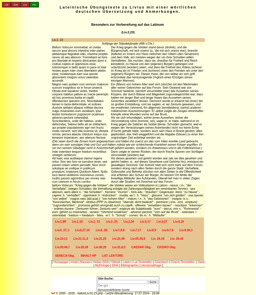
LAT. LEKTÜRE (112, 255)
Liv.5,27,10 (82, 230)
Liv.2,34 (128, 221)
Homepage (61, 262)
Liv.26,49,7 (62, 247)
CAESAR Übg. (141, 247)
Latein (127, 262)
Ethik (115, 265)
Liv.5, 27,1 (62, 230)
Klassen (85, 262)
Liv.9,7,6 (168, 230)
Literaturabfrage (150, 265)
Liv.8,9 (151, 230)
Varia (201, 262)
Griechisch (162, 262)
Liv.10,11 (61, 238)
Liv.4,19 (178, 221)
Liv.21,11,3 (80, 238)
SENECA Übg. (65, 255)
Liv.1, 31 (94, 221)
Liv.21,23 (100, 238)
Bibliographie (129, 265)
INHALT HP (88, 255)
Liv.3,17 (145, 221)
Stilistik (115, 262)
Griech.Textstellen (183, 262)
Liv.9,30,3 (186, 230)
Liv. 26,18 (157, 238)
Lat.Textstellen (142, 262)
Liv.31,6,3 (118, 247)
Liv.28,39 (82, 247)
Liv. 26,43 (176, 238)
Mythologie (102, 265)
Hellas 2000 (101, 262)
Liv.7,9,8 (118, 230)
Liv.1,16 (77, 221)
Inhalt (74, 262)
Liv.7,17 (135, 230)
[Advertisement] (16, 66)
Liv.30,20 (100, 247)
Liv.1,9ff (60, 221)
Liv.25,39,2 (137, 238)
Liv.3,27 (162, 221)
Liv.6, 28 (101, 230)
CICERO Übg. (166, 247)
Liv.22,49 (118, 238)
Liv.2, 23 (111, 221)
